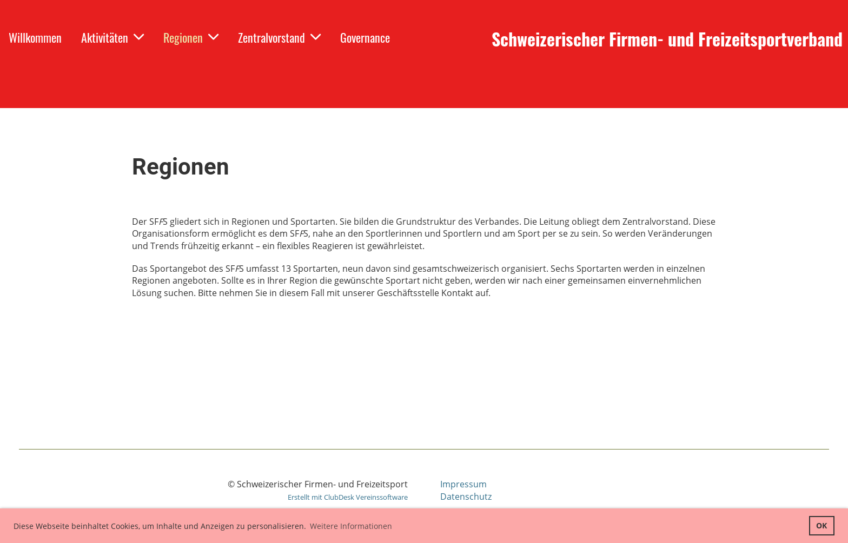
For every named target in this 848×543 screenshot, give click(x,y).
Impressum (463, 484)
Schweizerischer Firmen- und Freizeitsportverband (667, 39)
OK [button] (821, 525)
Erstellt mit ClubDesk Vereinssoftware (348, 497)
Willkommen (35, 37)
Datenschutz (466, 496)
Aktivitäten (112, 37)
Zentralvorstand (279, 37)
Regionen (190, 37)
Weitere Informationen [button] (351, 526)
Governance (365, 37)
